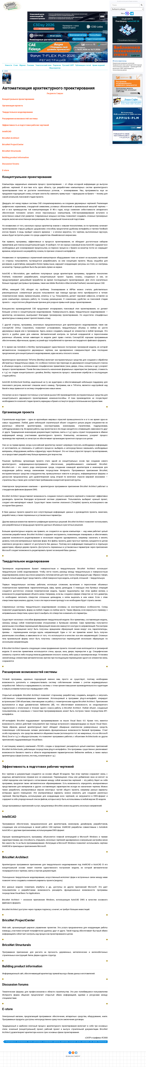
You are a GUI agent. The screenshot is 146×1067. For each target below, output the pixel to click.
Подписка (57, 65)
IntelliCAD (6, 131)
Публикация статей (83, 65)
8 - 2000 (5, 71)
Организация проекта (12, 105)
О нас (15, 65)
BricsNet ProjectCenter (12, 144)
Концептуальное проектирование (18, 99)
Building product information (15, 157)
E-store (5, 170)
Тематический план (43, 65)
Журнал (22, 65)
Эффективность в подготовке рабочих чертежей (25, 125)
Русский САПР (68, 65)
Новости (8, 65)
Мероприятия (54, 68)
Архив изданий (98, 65)
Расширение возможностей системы (20, 118)
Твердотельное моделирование (17, 112)
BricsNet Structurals (11, 151)
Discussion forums (10, 164)
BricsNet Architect (10, 138)
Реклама (30, 65)
